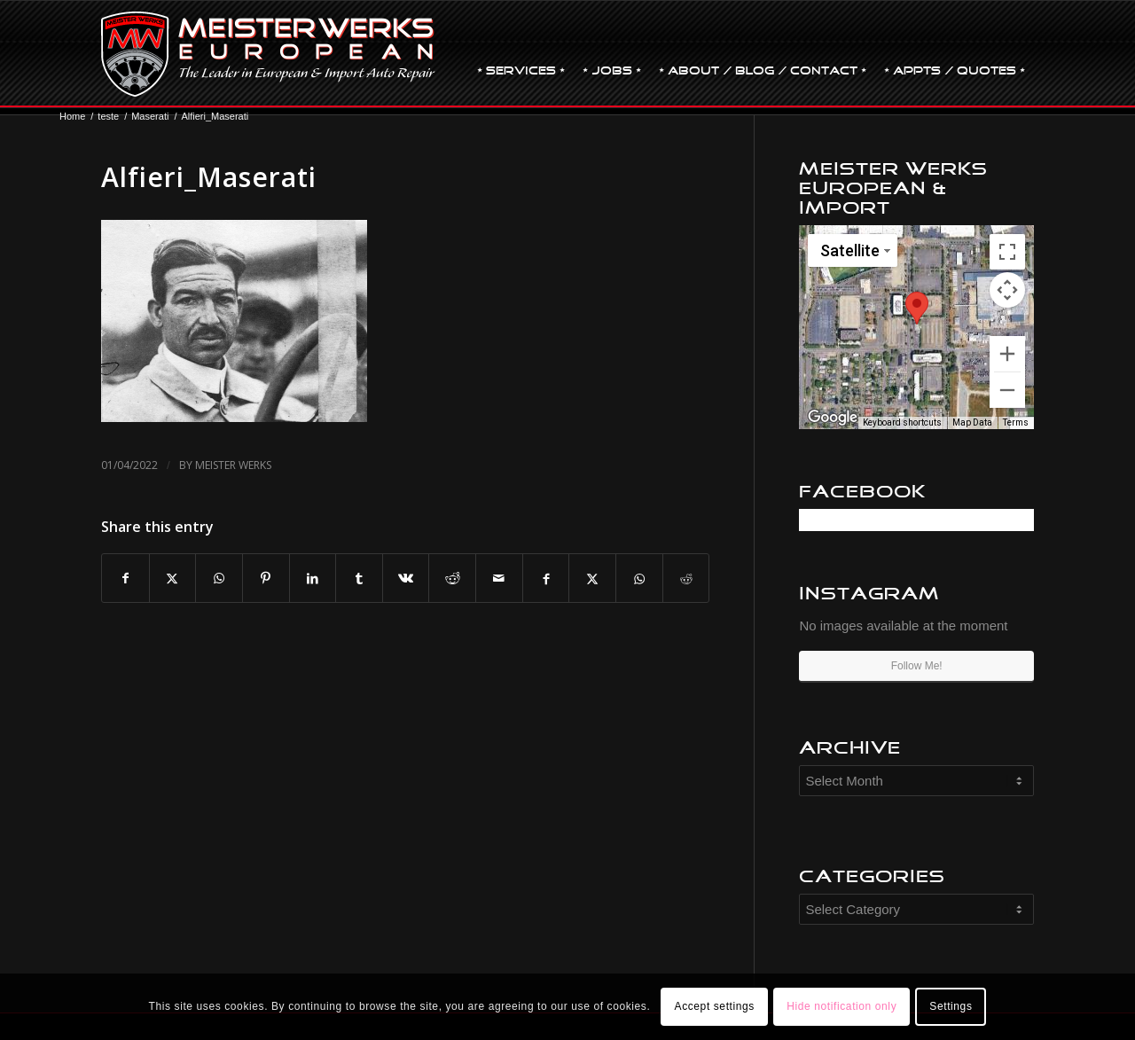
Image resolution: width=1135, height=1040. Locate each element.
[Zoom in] (1007, 353)
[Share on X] (173, 578)
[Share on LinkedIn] (313, 578)
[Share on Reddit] (452, 578)
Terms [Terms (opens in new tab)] (1016, 422)
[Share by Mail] (499, 578)
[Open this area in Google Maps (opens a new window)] (832, 417)
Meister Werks (233, 465)
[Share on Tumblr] (359, 578)
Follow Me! (917, 666)
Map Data (972, 422)
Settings (950, 1006)
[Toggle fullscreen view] (1007, 252)
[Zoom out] (1007, 390)
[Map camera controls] (1007, 290)
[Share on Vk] (406, 578)
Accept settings (715, 1006)
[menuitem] (521, 54)
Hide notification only (841, 1006)
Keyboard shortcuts (902, 422)
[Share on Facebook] (125, 578)
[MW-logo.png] (268, 54)
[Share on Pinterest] (266, 578)
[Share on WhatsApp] (219, 578)
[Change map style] (852, 250)
